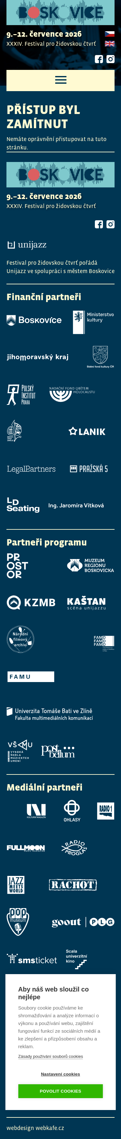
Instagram (110, 59)
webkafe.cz (49, 1128)
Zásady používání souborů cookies (50, 1055)
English (110, 44)
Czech (110, 34)
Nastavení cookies (60, 1073)
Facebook (99, 59)
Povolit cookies (60, 1090)
